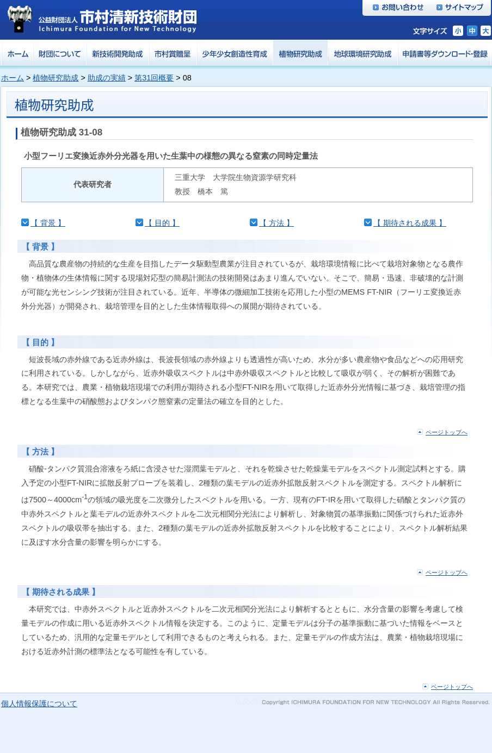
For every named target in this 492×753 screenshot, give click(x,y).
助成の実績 (107, 77)
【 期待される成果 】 (409, 223)
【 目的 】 (162, 223)
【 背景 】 (47, 223)
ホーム (12, 77)
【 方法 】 (276, 223)
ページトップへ (447, 432)
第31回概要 (154, 77)
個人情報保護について (39, 703)
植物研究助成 (55, 77)
